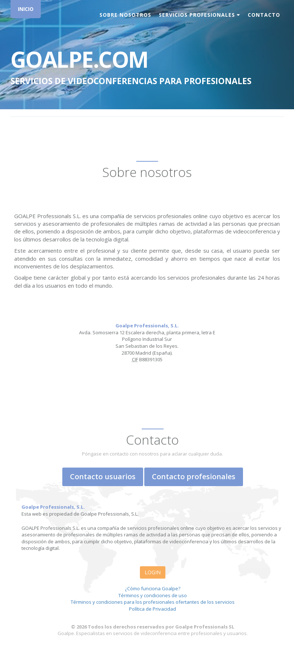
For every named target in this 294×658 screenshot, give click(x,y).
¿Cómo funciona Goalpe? (152, 588)
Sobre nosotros (125, 14)
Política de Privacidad (152, 609)
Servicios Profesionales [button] (199, 14)
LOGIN (153, 572)
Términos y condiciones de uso (152, 595)
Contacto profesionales (193, 476)
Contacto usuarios (103, 476)
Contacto (264, 14)
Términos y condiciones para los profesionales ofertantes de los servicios (153, 602)
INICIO (26, 8)
